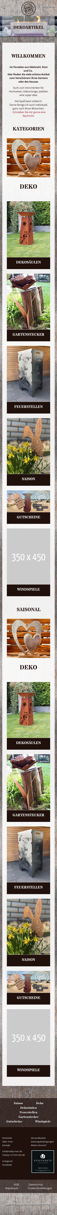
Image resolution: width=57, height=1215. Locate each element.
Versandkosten (38, 1138)
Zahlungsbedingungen (42, 1141)
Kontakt (6, 1145)
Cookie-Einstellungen (40, 1188)
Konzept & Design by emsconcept (28, 1204)
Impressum (11, 1188)
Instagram (7, 1161)
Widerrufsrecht (38, 1145)
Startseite (7, 1138)
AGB (16, 1184)
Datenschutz (36, 1184)
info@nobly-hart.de (12, 1151)
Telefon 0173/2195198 (13, 1155)
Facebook (7, 1164)
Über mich (7, 1141)
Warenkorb (48, 6)
